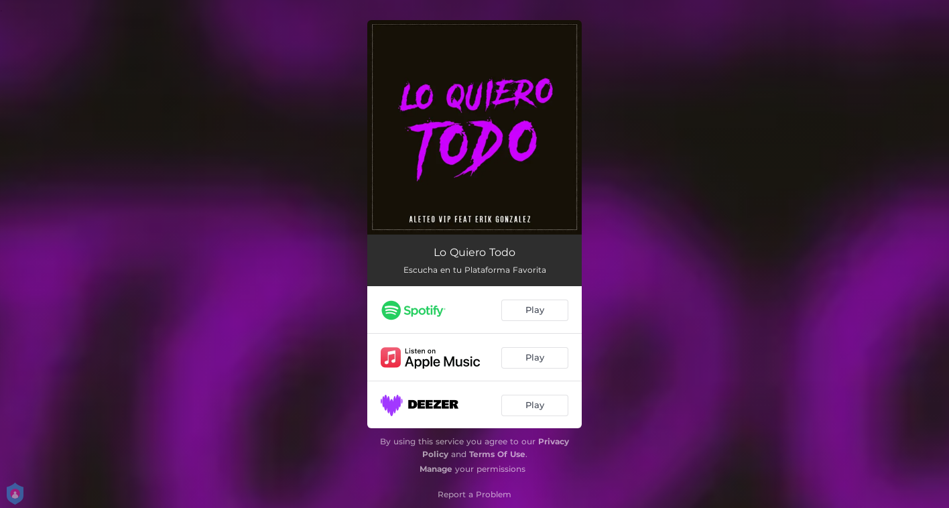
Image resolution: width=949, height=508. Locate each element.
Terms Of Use (497, 454)
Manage (436, 469)
